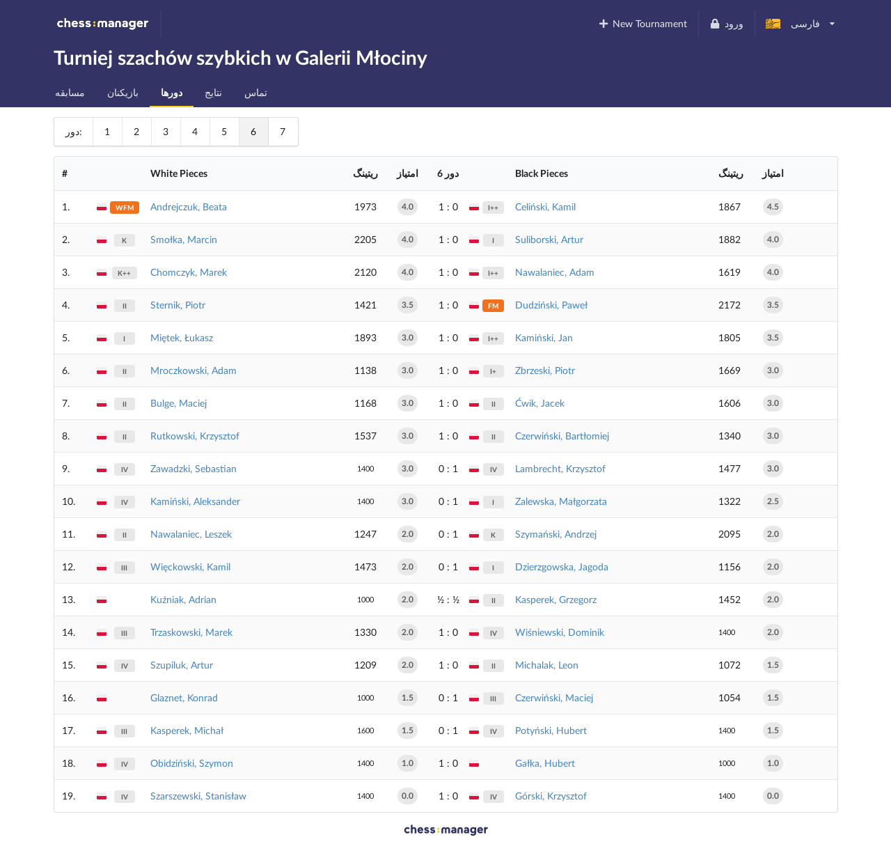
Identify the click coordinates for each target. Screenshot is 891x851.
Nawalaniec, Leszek (191, 534)
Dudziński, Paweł (551, 305)
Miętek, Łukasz (181, 337)
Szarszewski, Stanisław (198, 796)
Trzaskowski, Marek (191, 632)
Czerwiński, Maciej (554, 697)
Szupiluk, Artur (181, 665)
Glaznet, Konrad (184, 697)
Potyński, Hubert (551, 730)
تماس (255, 92)
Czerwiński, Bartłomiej (562, 436)
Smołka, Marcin (183, 239)
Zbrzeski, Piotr (545, 370)
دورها (171, 92)
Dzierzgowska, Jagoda (561, 566)
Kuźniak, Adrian (183, 599)
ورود (726, 23)
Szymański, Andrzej (556, 534)
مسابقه (70, 92)
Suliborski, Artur (549, 239)
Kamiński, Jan (544, 337)
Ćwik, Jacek (540, 403)
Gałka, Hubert (545, 763)
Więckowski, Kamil (190, 566)
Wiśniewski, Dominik (559, 632)
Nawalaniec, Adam (554, 272)
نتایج (213, 92)
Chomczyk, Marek (188, 272)
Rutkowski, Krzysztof (194, 436)
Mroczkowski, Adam (193, 370)
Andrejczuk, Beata (188, 206)
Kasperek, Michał (186, 730)
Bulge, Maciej (178, 403)
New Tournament (642, 23)
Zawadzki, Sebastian (193, 468)
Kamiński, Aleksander (195, 501)
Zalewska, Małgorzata (561, 501)
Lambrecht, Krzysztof (560, 468)
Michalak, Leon (546, 665)
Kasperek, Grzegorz (556, 599)
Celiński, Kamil (545, 206)
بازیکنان (123, 92)
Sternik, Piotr (177, 305)
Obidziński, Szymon (191, 763)
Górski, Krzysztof (551, 796)
